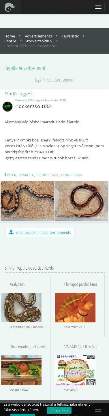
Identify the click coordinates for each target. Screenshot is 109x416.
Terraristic (74, 36)
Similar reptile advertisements (29, 267)
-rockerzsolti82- (42, 41)
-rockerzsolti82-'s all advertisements (40, 232)
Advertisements (42, 36)
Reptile (13, 41)
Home (13, 36)
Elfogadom (59, 410)
